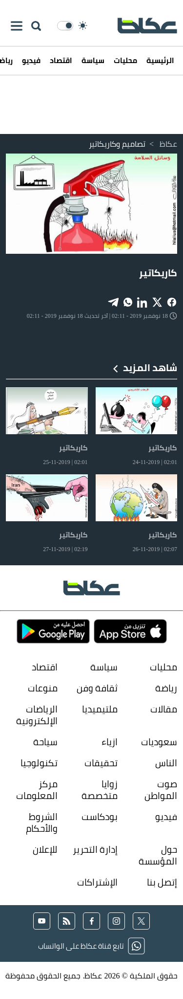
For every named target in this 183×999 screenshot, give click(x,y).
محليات (125, 60)
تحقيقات (101, 762)
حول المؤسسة (158, 855)
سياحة (45, 741)
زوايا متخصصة (99, 789)
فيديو (31, 60)
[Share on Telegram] (113, 301)
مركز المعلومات (37, 789)
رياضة (166, 687)
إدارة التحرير (94, 849)
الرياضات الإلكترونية (37, 714)
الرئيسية (160, 60)
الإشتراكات (97, 881)
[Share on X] (157, 301)
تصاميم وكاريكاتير (117, 144)
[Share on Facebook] (171, 301)
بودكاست (99, 816)
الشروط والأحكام (42, 822)
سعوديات (159, 741)
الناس (166, 762)
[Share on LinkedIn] (142, 301)
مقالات (163, 709)
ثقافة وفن (97, 687)
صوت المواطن (160, 789)
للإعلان (45, 849)
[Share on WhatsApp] (127, 301)
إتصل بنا (162, 881)
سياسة (92, 60)
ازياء (110, 741)
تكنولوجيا (39, 762)
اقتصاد (61, 60)
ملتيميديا (100, 709)
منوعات (43, 687)
